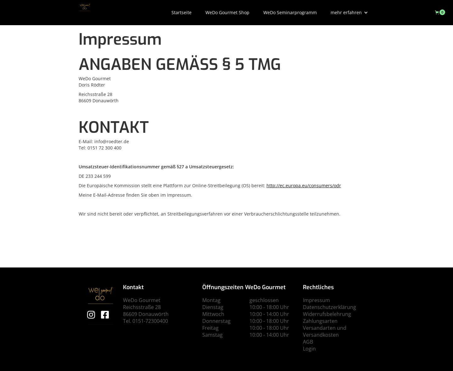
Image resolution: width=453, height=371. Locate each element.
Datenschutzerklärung (329, 307)
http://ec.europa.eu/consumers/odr (303, 185)
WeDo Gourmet (141, 300)
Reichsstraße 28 (142, 307)
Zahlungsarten (320, 321)
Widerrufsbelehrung (327, 314)
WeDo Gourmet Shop (227, 12)
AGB (308, 341)
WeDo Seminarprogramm (290, 12)
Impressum (316, 300)
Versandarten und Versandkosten (324, 331)
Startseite (181, 12)
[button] (349, 12)
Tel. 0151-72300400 (145, 321)
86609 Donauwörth (146, 314)
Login (309, 348)
